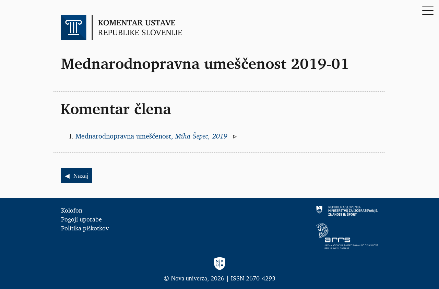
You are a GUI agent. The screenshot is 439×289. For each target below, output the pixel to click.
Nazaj (80, 175)
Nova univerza (189, 278)
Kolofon (71, 210)
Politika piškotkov (85, 228)
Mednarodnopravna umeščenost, (152, 136)
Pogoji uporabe (81, 219)
